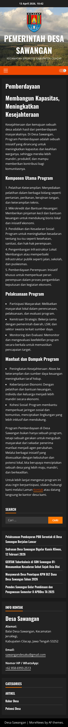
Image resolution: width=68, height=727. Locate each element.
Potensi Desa (13, 708)
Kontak (38, 490)
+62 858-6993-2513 (18, 668)
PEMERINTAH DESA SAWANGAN (34, 44)
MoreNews (36, 722)
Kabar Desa (12, 701)
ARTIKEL (10, 693)
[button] (6, 70)
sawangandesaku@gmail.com (25, 655)
